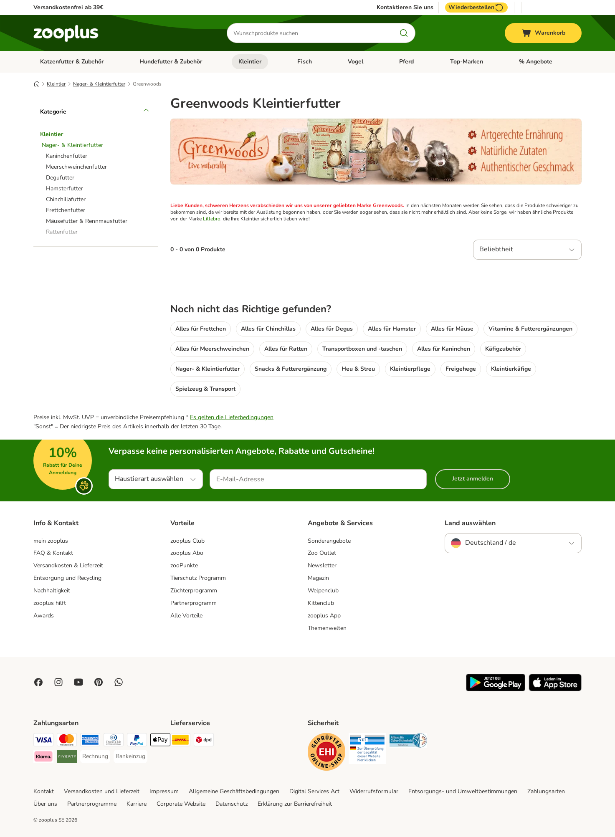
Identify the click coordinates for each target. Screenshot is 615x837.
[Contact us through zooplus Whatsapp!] (119, 682)
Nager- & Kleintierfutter (99, 84)
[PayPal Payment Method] (137, 741)
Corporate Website (181, 804)
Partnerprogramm (193, 603)
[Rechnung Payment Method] (95, 756)
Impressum (164, 791)
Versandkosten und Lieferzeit (101, 791)
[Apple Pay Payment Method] (160, 741)
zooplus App (324, 616)
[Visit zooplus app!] (495, 689)
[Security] (326, 753)
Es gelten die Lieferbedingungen (231, 417)
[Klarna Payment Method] (43, 758)
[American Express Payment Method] (90, 741)
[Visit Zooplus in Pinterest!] (99, 682)
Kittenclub (321, 603)
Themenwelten (327, 628)
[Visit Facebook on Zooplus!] (38, 682)
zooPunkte (184, 565)
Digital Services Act (314, 791)
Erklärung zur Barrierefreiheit (295, 804)
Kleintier (249, 62)
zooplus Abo (186, 553)
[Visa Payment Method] (43, 741)
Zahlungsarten (546, 791)
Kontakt (43, 791)
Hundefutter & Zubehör (170, 62)
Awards (43, 616)
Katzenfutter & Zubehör (72, 62)
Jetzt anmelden (472, 479)
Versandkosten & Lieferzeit (68, 565)
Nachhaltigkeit (51, 590)
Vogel (355, 62)
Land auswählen (470, 523)
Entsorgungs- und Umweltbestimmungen (462, 791)
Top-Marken (466, 62)
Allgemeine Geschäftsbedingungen (234, 791)
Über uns (45, 804)
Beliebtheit (496, 249)
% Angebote (535, 62)
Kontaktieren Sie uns (405, 7)
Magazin (318, 578)
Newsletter (322, 565)
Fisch (304, 62)
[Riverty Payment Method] (67, 758)
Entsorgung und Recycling (67, 578)
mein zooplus (50, 541)
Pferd (406, 62)
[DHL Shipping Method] (180, 741)
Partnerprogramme (91, 804)
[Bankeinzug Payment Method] (130, 756)
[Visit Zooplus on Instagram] (58, 682)
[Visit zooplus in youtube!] (78, 682)
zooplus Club (187, 541)
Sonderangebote (329, 541)
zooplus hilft (49, 603)
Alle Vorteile (186, 616)
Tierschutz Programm (198, 578)
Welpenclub (323, 590)
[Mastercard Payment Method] (67, 741)
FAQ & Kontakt (53, 553)
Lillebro (211, 218)
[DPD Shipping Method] (204, 741)
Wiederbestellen (476, 8)
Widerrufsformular (373, 791)
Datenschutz (231, 804)
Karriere (137, 804)
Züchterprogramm (193, 590)
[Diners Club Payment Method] (114, 741)
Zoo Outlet (322, 553)
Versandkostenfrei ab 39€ (68, 7)
